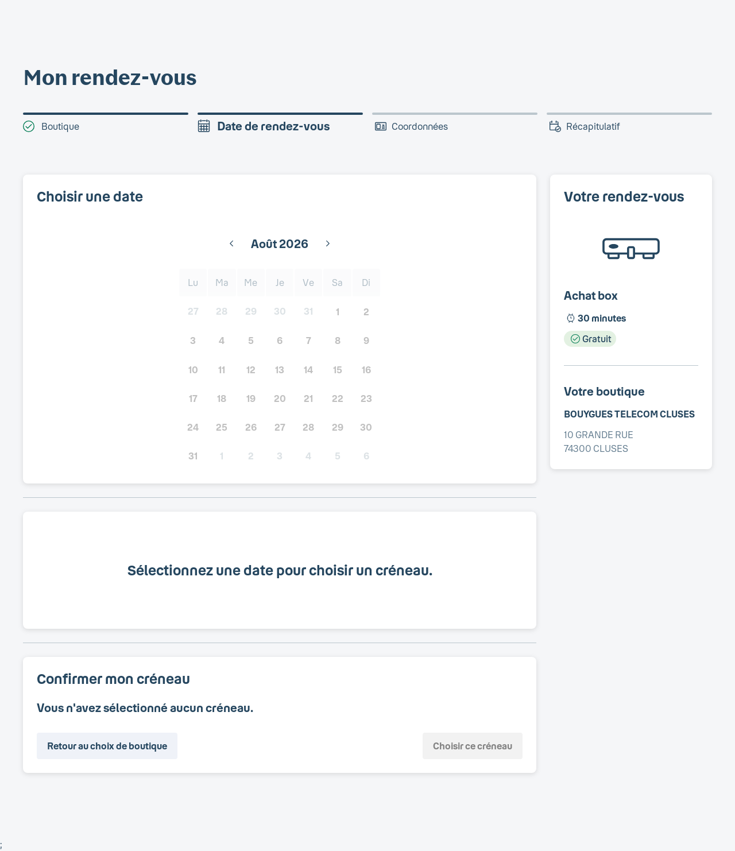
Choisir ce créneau (472, 745)
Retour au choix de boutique (107, 745)
